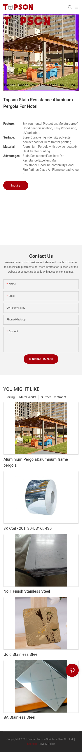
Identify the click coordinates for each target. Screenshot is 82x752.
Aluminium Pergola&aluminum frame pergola (35, 462)
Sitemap (32, 743)
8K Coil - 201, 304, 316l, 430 (27, 528)
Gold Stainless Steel (20, 654)
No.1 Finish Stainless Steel (26, 591)
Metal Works (27, 397)
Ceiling (10, 397)
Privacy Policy (47, 743)
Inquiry (15, 185)
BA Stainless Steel (19, 717)
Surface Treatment (53, 397)
